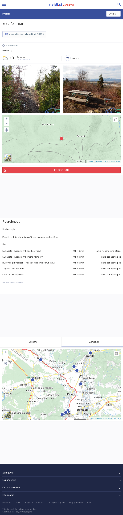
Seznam (31, 341)
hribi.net (19, 282)
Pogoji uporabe (76, 502)
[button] (60, 111)
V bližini (5, 51)
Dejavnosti (7, 502)
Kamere (75, 58)
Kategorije (28, 502)
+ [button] (6, 119)
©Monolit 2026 (100, 162)
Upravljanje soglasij (56, 502)
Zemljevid (92, 341)
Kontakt (39, 502)
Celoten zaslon (115, 119)
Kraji (18, 502)
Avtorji (90, 502)
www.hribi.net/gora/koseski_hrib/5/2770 (26, 34)
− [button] (6, 123)
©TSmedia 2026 (113, 162)
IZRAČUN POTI (61, 170)
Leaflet (90, 162)
